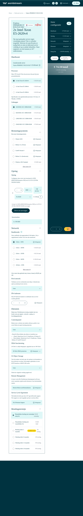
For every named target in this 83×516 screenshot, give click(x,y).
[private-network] (26, 288)
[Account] (53, 3)
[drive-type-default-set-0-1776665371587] (28, 190)
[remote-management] (26, 387)
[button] (27, 57)
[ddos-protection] (26, 351)
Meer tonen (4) (27, 269)
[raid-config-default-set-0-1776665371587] (23, 196)
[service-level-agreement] (26, 402)
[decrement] (16, 190)
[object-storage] (26, 368)
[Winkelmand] (56, 3)
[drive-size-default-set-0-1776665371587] (38, 190)
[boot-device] (27, 221)
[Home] (12, 3)
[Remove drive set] (41, 196)
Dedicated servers (18, 13)
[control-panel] (26, 329)
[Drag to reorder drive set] (13, 193)
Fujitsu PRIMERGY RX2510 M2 (34, 13)
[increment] (21, 190)
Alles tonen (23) (27, 166)
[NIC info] (21, 232)
